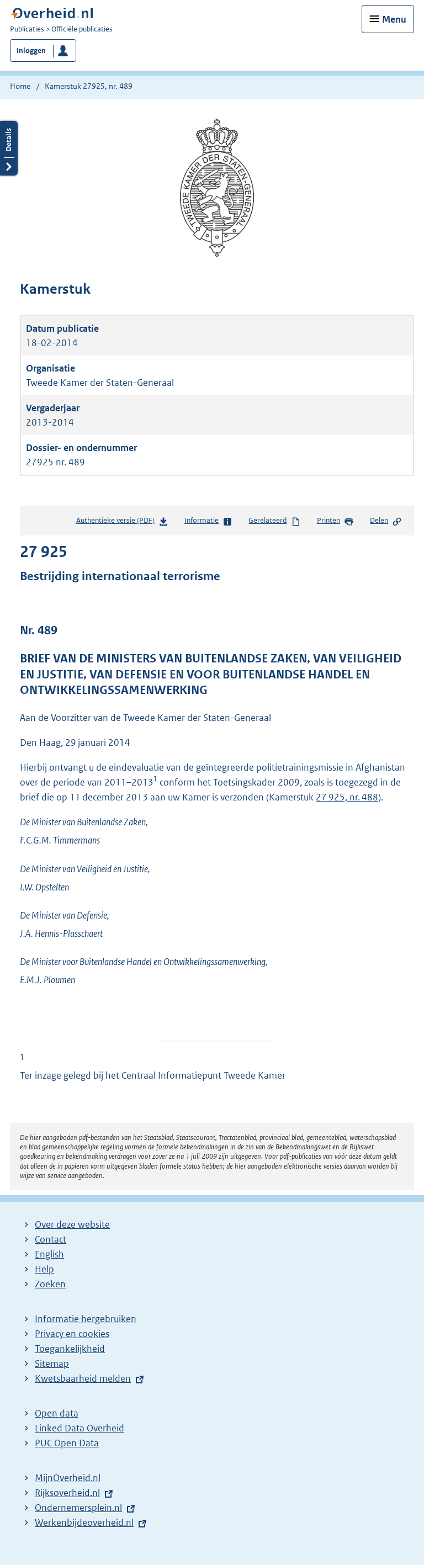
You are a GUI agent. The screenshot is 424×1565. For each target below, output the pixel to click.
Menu (394, 19)
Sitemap (52, 1363)
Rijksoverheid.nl (67, 1493)
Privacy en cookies (72, 1334)
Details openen (9, 148)
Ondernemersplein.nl (78, 1508)
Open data (56, 1413)
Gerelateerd (274, 521)
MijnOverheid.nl (67, 1478)
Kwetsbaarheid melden (83, 1378)
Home (20, 86)
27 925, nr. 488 (347, 797)
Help (44, 1269)
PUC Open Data (67, 1443)
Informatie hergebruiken (85, 1319)
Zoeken (50, 1284)
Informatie (208, 521)
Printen (335, 521)
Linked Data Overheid (79, 1428)
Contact (50, 1239)
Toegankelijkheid (70, 1349)
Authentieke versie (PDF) (122, 522)
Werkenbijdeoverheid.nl (84, 1522)
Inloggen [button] (31, 50)
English (49, 1254)
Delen (386, 521)
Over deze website (72, 1224)
